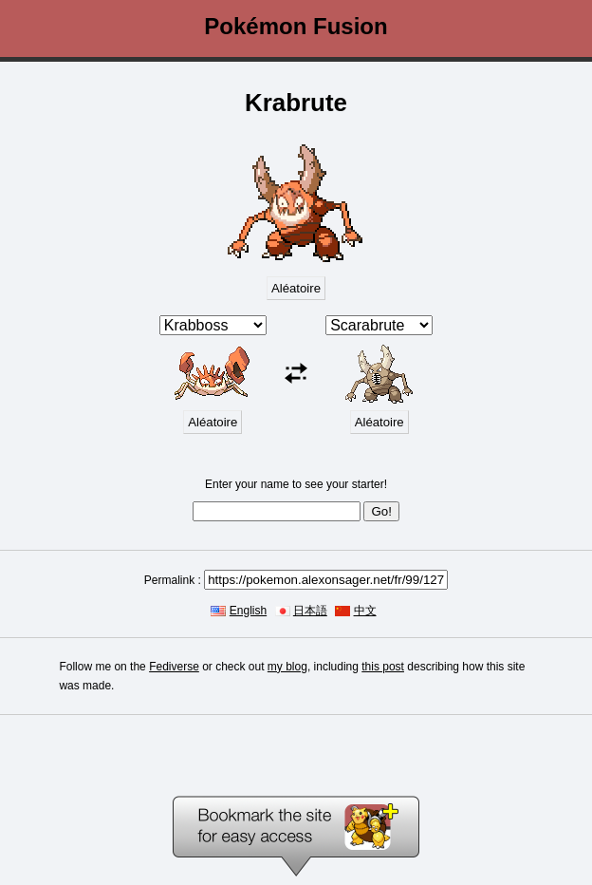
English (248, 610)
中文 (365, 610)
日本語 (310, 610)
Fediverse (174, 666)
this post (382, 666)
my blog (287, 666)
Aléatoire (296, 288)
